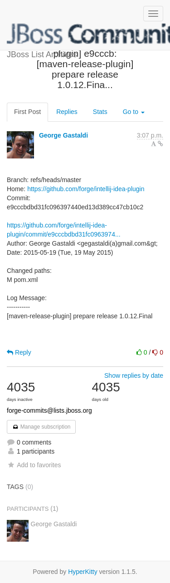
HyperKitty (82, 571)
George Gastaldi (63, 135)
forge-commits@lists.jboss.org (49, 410)
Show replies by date (133, 375)
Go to (134, 111)
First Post (27, 111)
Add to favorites (34, 465)
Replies (67, 111)
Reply (19, 352)
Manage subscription (41, 427)
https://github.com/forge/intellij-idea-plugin (85, 189)
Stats (100, 111)
